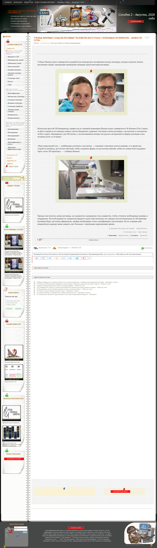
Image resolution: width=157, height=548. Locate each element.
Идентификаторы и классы (14, 143)
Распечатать (149, 248)
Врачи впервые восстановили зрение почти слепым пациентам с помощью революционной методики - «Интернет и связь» (78, 282)
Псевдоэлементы (14, 118)
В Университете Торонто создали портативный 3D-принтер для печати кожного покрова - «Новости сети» (72, 287)
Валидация (11, 139)
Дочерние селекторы (15, 103)
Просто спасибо (11, 304)
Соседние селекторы (15, 100)
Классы (10, 81)
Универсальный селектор (13, 110)
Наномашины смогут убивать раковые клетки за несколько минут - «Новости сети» (65, 289)
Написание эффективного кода (14, 148)
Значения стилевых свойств (14, 74)
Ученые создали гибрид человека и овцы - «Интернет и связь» (58, 291)
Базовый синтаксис (14, 70)
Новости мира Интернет (72, 43)
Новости (61, 43)
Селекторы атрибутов (15, 106)
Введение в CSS (13, 57)
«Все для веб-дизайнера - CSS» (135, 545)
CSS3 (10, 85)
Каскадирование (13, 136)
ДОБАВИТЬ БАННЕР (136, 21)
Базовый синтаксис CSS (10, 381)
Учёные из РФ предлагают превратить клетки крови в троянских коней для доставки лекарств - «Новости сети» (74, 284)
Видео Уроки (13, 166)
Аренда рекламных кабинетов (12, 215)
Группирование (13, 129)
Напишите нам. (143, 235)
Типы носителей (13, 66)
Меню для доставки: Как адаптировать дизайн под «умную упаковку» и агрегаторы (11, 444)
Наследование (13, 132)
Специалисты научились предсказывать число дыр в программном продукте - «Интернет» (67, 294)
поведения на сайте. (123, 235)
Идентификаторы (14, 93)
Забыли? (21, 535)
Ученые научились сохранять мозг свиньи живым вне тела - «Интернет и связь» (64, 292)
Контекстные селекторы (16, 96)
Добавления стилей (14, 63)
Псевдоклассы (13, 115)
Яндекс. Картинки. (142, 232)
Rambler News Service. (142, 228)
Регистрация (12, 535)
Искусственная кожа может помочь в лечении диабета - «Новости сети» (61, 285)
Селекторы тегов (14, 78)
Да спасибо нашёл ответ (13, 300)
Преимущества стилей (15, 60)
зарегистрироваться (109, 254)
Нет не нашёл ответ (12, 302)
